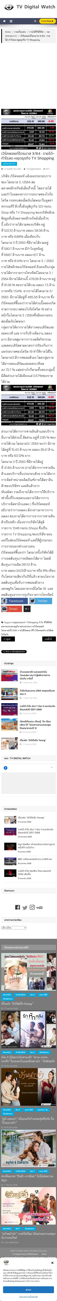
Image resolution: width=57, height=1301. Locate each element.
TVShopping (32, 622)
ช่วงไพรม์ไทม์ (20, 994)
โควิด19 (4, 634)
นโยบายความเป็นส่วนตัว (28, 1297)
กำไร (41, 622)
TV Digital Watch (33, 169)
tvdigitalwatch (19, 622)
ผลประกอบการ (9, 164)
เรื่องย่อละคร (7, 998)
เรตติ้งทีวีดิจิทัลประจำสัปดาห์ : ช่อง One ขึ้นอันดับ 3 (50, 639)
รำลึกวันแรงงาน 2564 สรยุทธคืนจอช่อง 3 (37, 692)
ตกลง (28, 1289)
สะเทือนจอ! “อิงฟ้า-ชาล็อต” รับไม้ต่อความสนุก (27, 1178)
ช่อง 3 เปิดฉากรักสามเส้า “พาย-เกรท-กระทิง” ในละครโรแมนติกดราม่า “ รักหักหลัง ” (29, 1059)
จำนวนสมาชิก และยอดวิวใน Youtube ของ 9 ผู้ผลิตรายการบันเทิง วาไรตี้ (35, 675)
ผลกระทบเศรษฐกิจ (10, 626)
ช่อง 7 (18, 1109)
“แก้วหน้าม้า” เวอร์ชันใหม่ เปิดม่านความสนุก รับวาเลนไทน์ (28, 1236)
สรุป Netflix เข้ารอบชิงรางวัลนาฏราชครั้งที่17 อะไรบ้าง (36, 845)
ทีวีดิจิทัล (48, 622)
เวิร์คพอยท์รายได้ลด (44, 630)
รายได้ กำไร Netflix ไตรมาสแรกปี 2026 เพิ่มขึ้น (34, 872)
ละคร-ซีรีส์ (43, 994)
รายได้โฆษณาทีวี (26, 630)
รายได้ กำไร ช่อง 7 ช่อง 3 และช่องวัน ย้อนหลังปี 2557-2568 (37, 707)
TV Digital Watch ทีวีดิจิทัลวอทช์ (25, 1254)
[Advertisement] (28, 75)
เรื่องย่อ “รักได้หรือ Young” (33, 740)
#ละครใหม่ (7, 994)
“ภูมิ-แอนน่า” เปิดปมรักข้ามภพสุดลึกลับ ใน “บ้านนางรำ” (27, 1121)
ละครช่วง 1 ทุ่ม (43, 1109)
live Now (47, 21)
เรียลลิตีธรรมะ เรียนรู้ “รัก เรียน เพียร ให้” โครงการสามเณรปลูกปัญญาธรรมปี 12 (35, 725)
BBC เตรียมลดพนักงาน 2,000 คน (35, 859)
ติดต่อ (44, 1254)
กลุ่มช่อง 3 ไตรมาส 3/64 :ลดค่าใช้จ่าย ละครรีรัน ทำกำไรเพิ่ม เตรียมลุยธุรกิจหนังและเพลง (10, 639)
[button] (52, 1262)
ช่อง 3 (32, 994)
